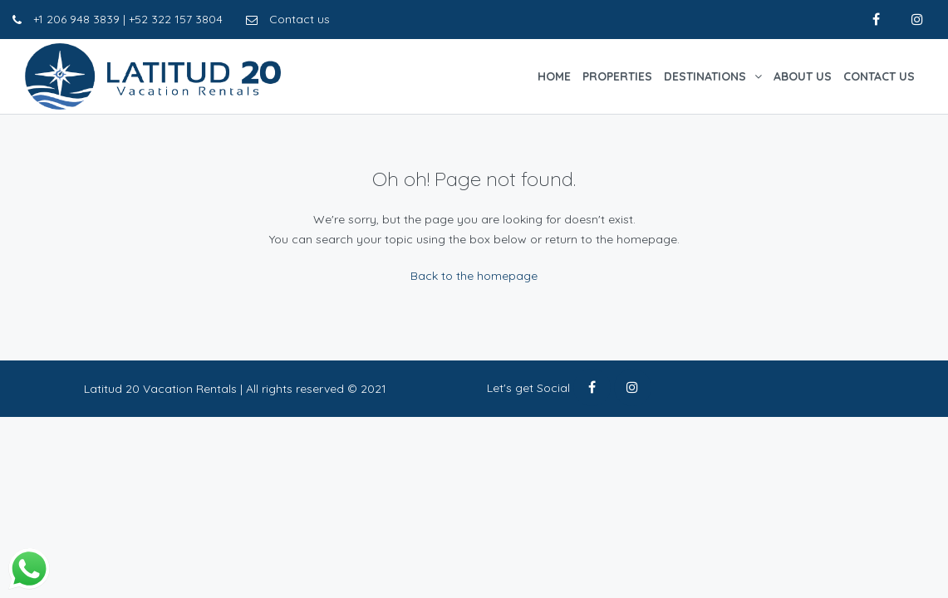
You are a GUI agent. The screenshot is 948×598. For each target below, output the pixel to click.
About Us (803, 76)
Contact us (288, 19)
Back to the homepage (474, 275)
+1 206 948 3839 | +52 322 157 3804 (117, 19)
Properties (617, 76)
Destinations (705, 76)
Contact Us (879, 76)
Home (554, 76)
